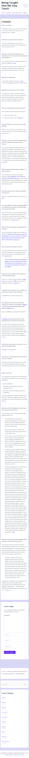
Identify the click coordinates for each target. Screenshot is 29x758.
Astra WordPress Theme (17, 755)
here (15, 63)
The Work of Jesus (6, 741)
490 (10, 83)
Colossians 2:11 (5, 712)
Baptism (3, 697)
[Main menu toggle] (25, 5)
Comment (7, 615)
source (21, 81)
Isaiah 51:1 (20, 117)
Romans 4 (4, 707)
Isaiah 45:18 (8, 256)
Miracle (3, 731)
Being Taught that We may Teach (10, 5)
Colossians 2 (4, 717)
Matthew (3, 726)
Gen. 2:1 (15, 420)
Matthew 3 (4, 702)
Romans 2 (4, 722)
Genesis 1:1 (17, 178)
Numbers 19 (4, 736)
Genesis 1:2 (16, 239)
